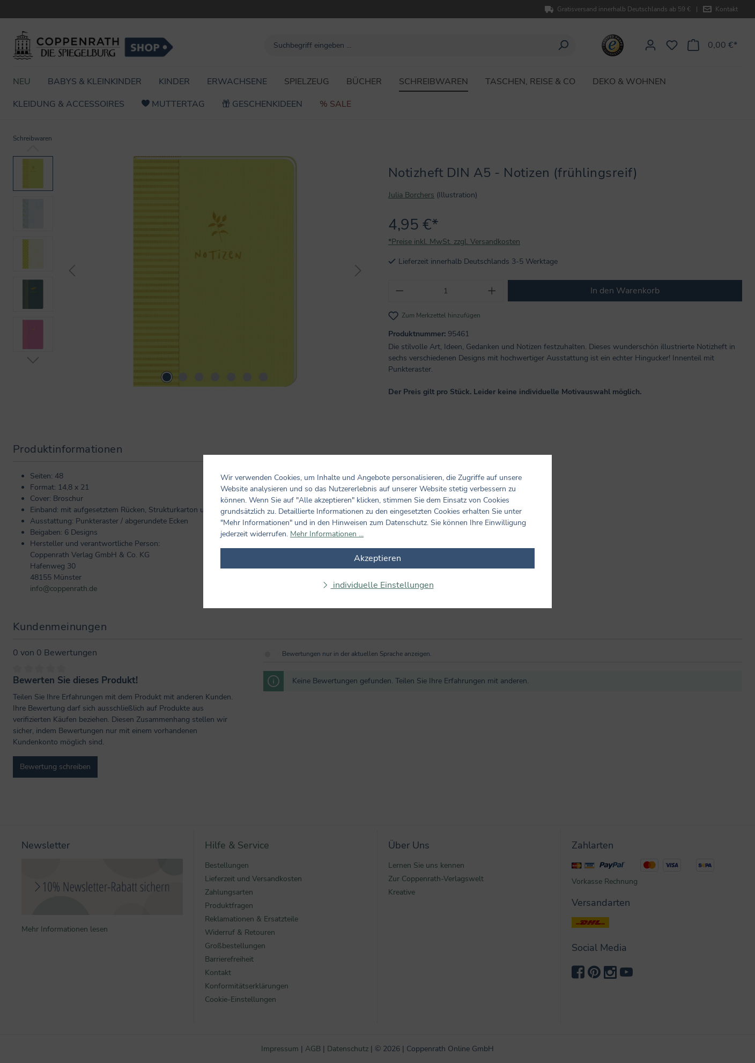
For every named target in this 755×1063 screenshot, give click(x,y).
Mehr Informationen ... (327, 534)
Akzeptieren (377, 558)
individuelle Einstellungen (382, 585)
